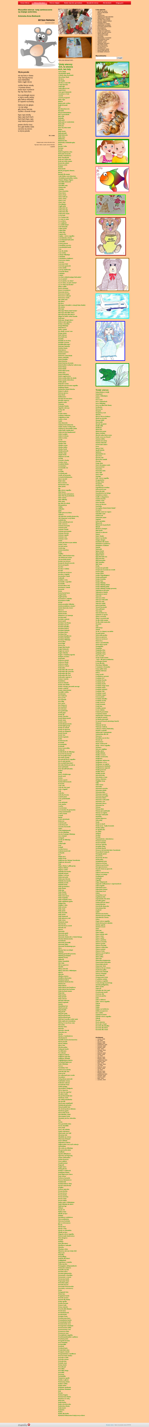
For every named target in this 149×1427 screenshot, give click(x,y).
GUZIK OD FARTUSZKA (104, 32)
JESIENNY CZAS (102, 40)
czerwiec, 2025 (101, 1050)
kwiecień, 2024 (101, 1067)
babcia (41, 144)
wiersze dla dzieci (51, 144)
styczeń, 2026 (101, 1042)
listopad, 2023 (101, 1072)
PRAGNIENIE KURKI (103, 39)
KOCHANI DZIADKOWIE (104, 26)
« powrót (52, 146)
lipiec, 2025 (100, 1049)
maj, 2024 (100, 1065)
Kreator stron (109, 1425)
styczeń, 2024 (101, 1071)
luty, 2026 (100, 1040)
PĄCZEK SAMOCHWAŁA (104, 21)
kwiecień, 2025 (101, 1053)
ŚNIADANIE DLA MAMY (104, 25)
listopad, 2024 (101, 1058)
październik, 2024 (102, 1060)
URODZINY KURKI (102, 35)
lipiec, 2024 (100, 1063)
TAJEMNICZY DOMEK (103, 24)
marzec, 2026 (101, 1039)
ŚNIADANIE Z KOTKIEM (104, 38)
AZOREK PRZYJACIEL (103, 19)
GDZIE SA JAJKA (102, 11)
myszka (44, 144)
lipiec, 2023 (100, 1078)
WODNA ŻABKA (102, 22)
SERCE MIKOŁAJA (102, 33)
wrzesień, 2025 (101, 1046)
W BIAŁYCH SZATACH (103, 31)
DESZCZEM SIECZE (103, 50)
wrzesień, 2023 (101, 1075)
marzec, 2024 (101, 1068)
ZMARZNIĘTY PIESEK (103, 18)
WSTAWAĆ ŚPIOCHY (103, 52)
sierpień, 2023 (101, 1077)
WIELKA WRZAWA (102, 12)
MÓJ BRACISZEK (102, 45)
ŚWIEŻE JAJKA (101, 42)
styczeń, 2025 (101, 1057)
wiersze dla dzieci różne (49, 142)
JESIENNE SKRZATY (103, 43)
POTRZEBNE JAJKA (103, 49)
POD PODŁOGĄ (102, 29)
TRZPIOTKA (100, 15)
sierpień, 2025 (101, 1047)
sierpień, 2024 (101, 1061)
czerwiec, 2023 (101, 1079)
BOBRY (99, 14)
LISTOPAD (100, 36)
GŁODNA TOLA (101, 47)
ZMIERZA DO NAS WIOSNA (105, 17)
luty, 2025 (100, 1056)
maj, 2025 (100, 1051)
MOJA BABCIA (101, 28)
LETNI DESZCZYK (102, 46)
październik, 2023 (102, 1074)
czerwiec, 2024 (101, 1064)
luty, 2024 (100, 1070)
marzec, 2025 (101, 1054)
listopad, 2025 (101, 1043)
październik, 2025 (102, 1044)
